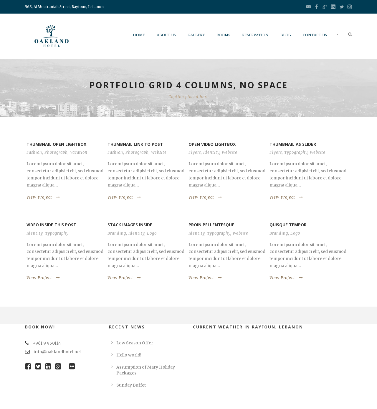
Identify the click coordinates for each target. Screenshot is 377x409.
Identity (211, 152)
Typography (295, 152)
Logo (152, 233)
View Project (43, 197)
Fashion (34, 152)
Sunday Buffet (131, 385)
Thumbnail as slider (292, 144)
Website (159, 152)
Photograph (56, 152)
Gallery (196, 35)
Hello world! (128, 355)
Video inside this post (51, 225)
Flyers (194, 152)
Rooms (223, 35)
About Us (166, 35)
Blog (285, 35)
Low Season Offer (134, 343)
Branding (117, 233)
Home (139, 35)
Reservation (255, 35)
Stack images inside (130, 225)
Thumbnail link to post (135, 144)
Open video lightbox (212, 144)
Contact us (315, 35)
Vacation (78, 152)
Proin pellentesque (211, 225)
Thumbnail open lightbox (56, 144)
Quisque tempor (288, 225)
